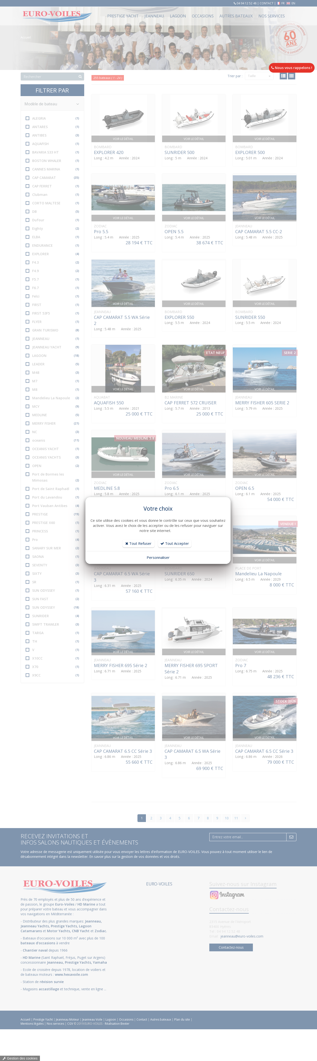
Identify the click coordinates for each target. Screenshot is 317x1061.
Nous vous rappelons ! (291, 67)
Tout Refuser (138, 543)
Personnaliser (158, 557)
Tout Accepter (174, 543)
